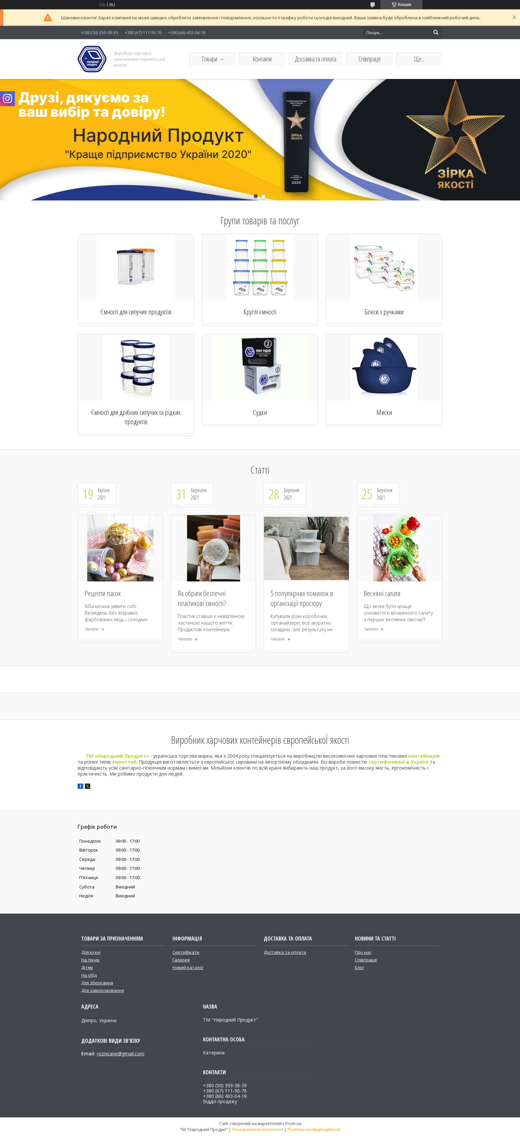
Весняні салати (382, 593)
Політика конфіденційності (314, 1129)
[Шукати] (435, 32)
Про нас (363, 952)
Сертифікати (185, 952)
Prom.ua (293, 1123)
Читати (91, 629)
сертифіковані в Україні (398, 762)
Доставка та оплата (315, 58)
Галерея (181, 960)
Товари (209, 58)
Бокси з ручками (384, 311)
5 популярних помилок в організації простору (302, 598)
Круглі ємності (259, 311)
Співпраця (369, 58)
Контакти (262, 58)
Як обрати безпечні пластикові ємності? (202, 598)
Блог (359, 967)
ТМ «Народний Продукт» (117, 756)
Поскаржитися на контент (257, 1129)
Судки (260, 412)
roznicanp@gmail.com (120, 1053)
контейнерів (424, 756)
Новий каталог (188, 967)
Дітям (87, 967)
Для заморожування (102, 990)
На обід (89, 975)
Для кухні (90, 952)
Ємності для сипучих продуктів (135, 311)
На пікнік (90, 960)
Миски (384, 412)
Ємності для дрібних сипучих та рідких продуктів (135, 417)
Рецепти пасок (103, 593)
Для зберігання (97, 983)
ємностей (124, 762)
